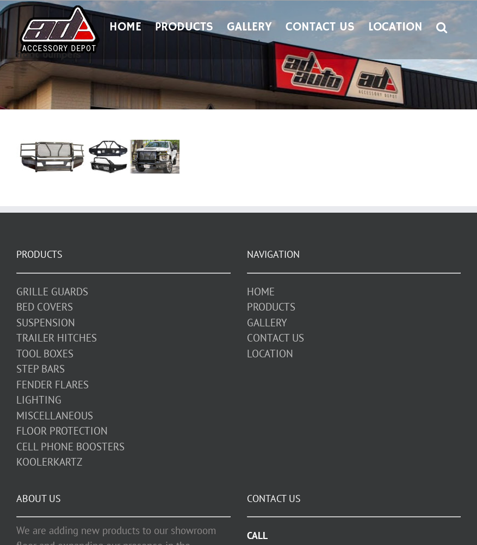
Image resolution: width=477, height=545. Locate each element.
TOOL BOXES (44, 353)
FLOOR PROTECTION (62, 430)
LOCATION (270, 353)
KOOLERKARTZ (49, 461)
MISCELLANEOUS (54, 415)
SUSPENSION (45, 322)
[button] (441, 26)
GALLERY (267, 322)
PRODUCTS (271, 306)
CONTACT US (275, 337)
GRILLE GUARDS (52, 291)
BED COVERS (44, 306)
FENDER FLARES (52, 384)
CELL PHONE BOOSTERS (70, 446)
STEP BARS (40, 368)
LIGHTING (38, 399)
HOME (261, 291)
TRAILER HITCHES (56, 337)
